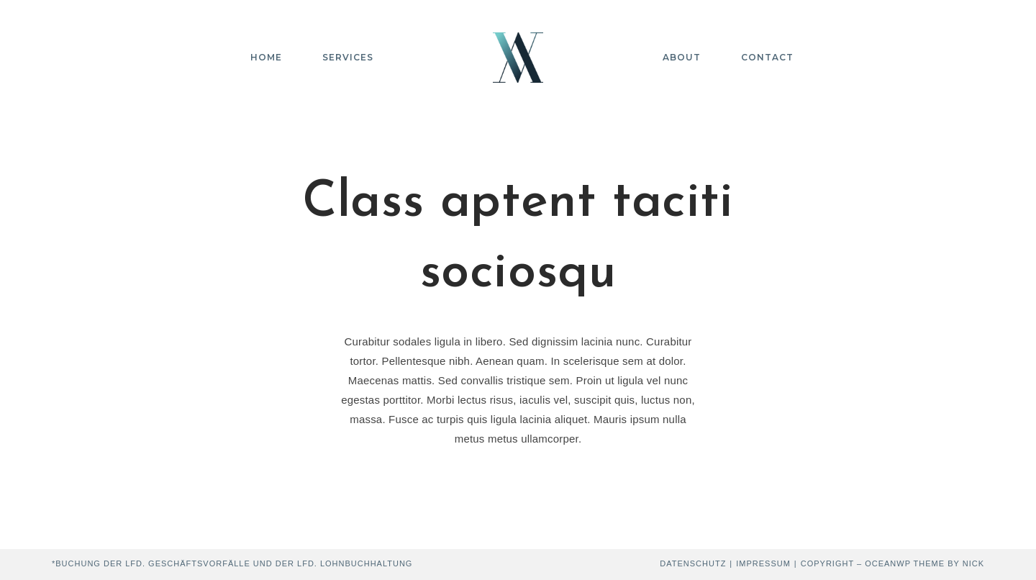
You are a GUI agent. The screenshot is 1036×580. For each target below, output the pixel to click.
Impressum (763, 563)
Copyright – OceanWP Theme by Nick (892, 563)
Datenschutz (693, 563)
